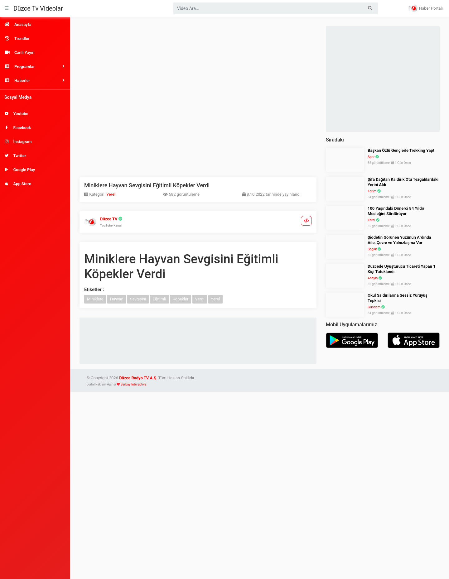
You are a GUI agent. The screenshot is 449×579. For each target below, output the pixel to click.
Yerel (110, 194)
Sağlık (372, 249)
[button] (35, 67)
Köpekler (181, 299)
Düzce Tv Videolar (38, 8)
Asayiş (373, 278)
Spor (371, 157)
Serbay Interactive (133, 384)
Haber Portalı (425, 8)
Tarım (372, 191)
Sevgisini (138, 299)
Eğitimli (159, 299)
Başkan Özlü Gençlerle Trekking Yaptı (402, 150)
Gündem (374, 307)
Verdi (200, 299)
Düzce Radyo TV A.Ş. (138, 378)
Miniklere (95, 299)
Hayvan (116, 299)
